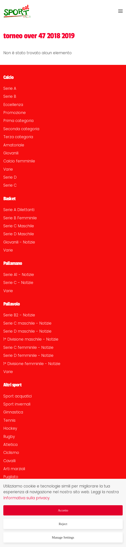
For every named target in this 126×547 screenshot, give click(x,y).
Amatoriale (13, 145)
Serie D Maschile (18, 234)
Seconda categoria (21, 129)
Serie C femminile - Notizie (28, 347)
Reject (63, 524)
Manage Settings (63, 537)
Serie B (9, 96)
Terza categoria (18, 137)
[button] (120, 11)
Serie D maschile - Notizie (27, 331)
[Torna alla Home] (17, 11)
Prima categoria (18, 120)
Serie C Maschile (18, 226)
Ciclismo (11, 452)
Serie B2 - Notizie (19, 315)
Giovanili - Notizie (19, 242)
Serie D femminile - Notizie (28, 355)
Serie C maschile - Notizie (27, 323)
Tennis (9, 420)
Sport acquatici (17, 396)
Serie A (9, 88)
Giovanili (10, 153)
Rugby (9, 436)
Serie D (10, 177)
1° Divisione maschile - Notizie (30, 339)
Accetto (63, 510)
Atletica (10, 444)
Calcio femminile (19, 161)
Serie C (10, 185)
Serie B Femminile (20, 218)
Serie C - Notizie (18, 282)
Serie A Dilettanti (18, 209)
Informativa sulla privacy (26, 498)
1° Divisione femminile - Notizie (31, 363)
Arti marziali (14, 468)
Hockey (10, 428)
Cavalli (9, 460)
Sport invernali (16, 404)
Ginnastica (13, 412)
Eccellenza (13, 104)
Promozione (14, 112)
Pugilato (10, 476)
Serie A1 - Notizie (18, 274)
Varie (8, 169)
